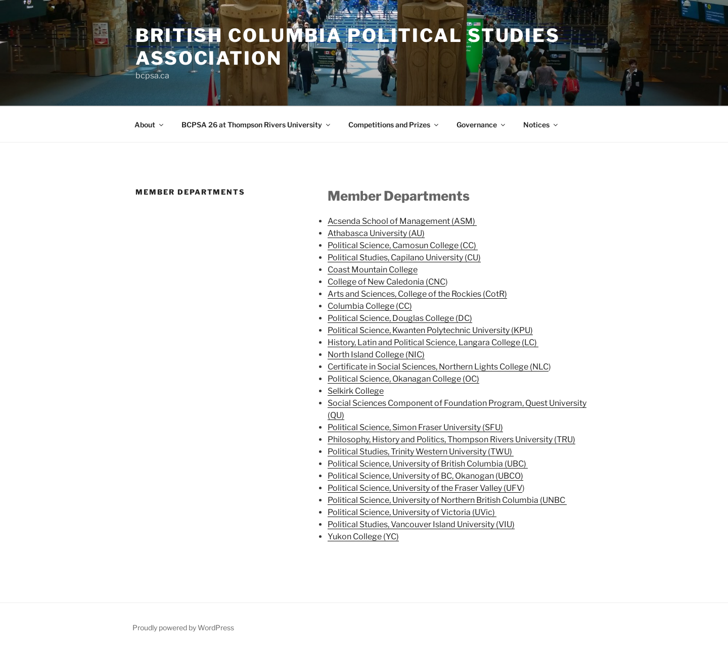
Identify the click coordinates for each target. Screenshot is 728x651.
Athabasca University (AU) (376, 233)
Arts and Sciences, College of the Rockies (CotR (416, 294)
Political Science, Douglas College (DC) (400, 318)
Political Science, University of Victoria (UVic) (412, 512)
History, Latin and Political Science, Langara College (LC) (433, 342)
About (149, 124)
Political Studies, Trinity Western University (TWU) (421, 451)
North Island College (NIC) (376, 354)
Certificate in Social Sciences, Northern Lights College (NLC (438, 366)
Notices (541, 124)
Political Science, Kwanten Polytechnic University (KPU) (430, 330)
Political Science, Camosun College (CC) (403, 245)
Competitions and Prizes (394, 124)
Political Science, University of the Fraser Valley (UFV (425, 488)
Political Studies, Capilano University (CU (403, 257)
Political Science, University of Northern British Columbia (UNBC (447, 500)
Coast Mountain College (373, 269)
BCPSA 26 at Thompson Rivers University (256, 124)
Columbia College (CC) (370, 306)
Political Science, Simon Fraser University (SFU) (415, 427)
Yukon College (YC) (363, 536)
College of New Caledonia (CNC (386, 282)
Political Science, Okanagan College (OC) (403, 379)
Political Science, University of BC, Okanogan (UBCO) (425, 476)
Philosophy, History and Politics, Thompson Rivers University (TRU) (451, 439)
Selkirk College (356, 391)
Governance (482, 124)
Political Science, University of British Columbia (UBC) (428, 464)
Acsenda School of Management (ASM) (402, 221)
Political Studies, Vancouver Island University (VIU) (421, 524)
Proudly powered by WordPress (183, 627)
